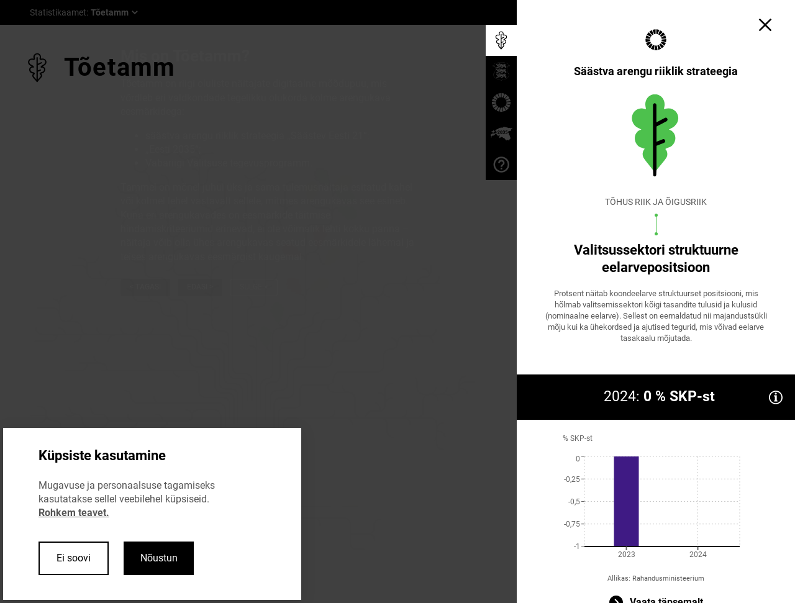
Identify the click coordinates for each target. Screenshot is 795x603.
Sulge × (254, 287)
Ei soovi (74, 558)
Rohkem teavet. (74, 513)
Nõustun (159, 558)
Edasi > (200, 287)
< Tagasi (145, 287)
